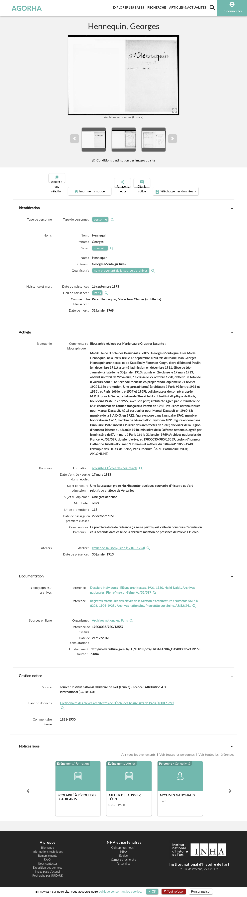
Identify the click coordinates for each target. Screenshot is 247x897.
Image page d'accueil (47, 868)
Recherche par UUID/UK (47, 872)
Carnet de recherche (123, 856)
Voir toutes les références (216, 751)
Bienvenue (47, 844)
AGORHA (22, 8)
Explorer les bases (129, 6)
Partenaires (123, 860)
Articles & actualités (188, 6)
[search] (212, 7)
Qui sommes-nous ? (123, 844)
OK (152, 891)
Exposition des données (47, 864)
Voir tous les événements (138, 751)
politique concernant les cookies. (120, 891)
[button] (74, 138)
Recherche (157, 6)
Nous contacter (47, 860)
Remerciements (47, 852)
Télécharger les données (168, 188)
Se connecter (232, 11)
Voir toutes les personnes (177, 751)
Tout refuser (174, 891)
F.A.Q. (47, 856)
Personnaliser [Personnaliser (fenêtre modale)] (201, 891)
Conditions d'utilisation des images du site (123, 160)
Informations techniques (48, 848)
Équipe (123, 852)
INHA (123, 848)
